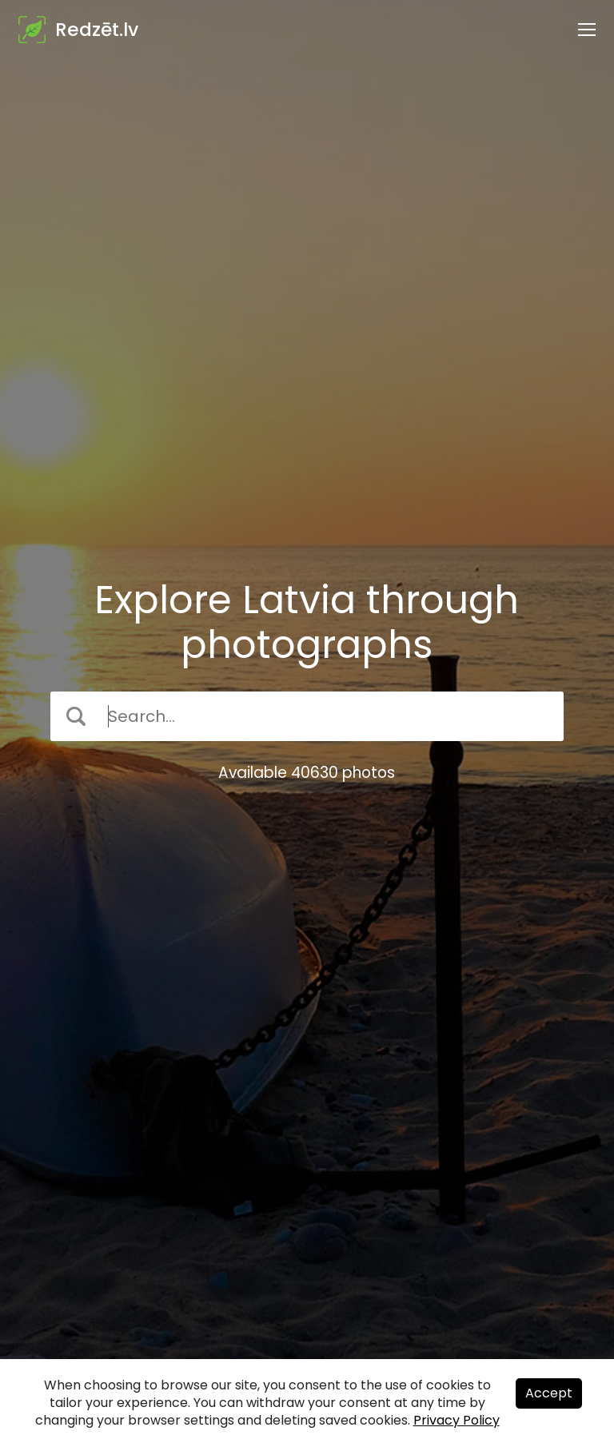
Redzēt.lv (96, 29)
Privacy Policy (456, 1420)
